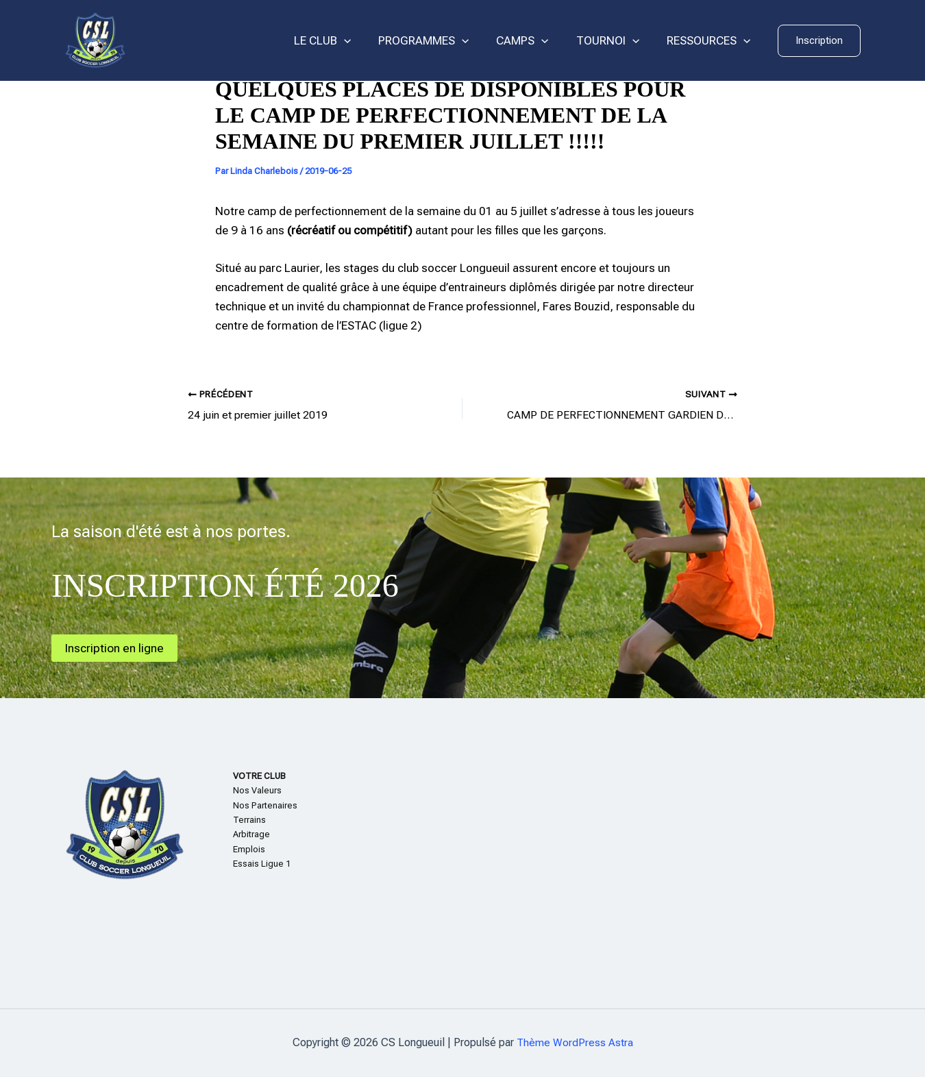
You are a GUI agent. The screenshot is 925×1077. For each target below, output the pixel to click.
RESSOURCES (710, 40)
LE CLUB (340, 40)
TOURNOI (613, 40)
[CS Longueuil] (95, 40)
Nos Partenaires (265, 805)
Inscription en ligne (116, 647)
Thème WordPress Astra (574, 1042)
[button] (819, 41)
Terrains (249, 820)
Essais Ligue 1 (262, 863)
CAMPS (532, 40)
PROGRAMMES (438, 40)
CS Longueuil (195, 40)
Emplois (249, 849)
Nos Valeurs (257, 790)
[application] (362, 40)
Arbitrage (251, 834)
